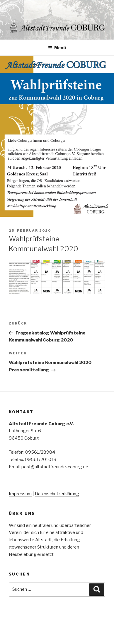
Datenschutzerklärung (57, 493)
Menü (57, 47)
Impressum (20, 493)
